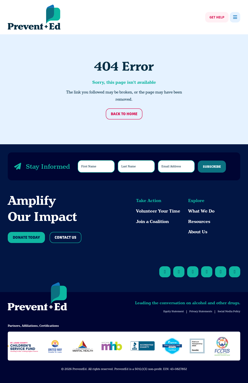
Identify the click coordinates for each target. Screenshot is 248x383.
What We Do (201, 211)
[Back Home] (34, 17)
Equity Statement (173, 311)
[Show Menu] (235, 17)
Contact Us (65, 237)
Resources (199, 221)
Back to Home (124, 114)
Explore (196, 200)
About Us (197, 232)
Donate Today (26, 237)
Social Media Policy (229, 311)
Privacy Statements (200, 311)
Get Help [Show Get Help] (216, 17)
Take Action (148, 200)
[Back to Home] (37, 297)
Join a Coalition (152, 221)
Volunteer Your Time (158, 211)
